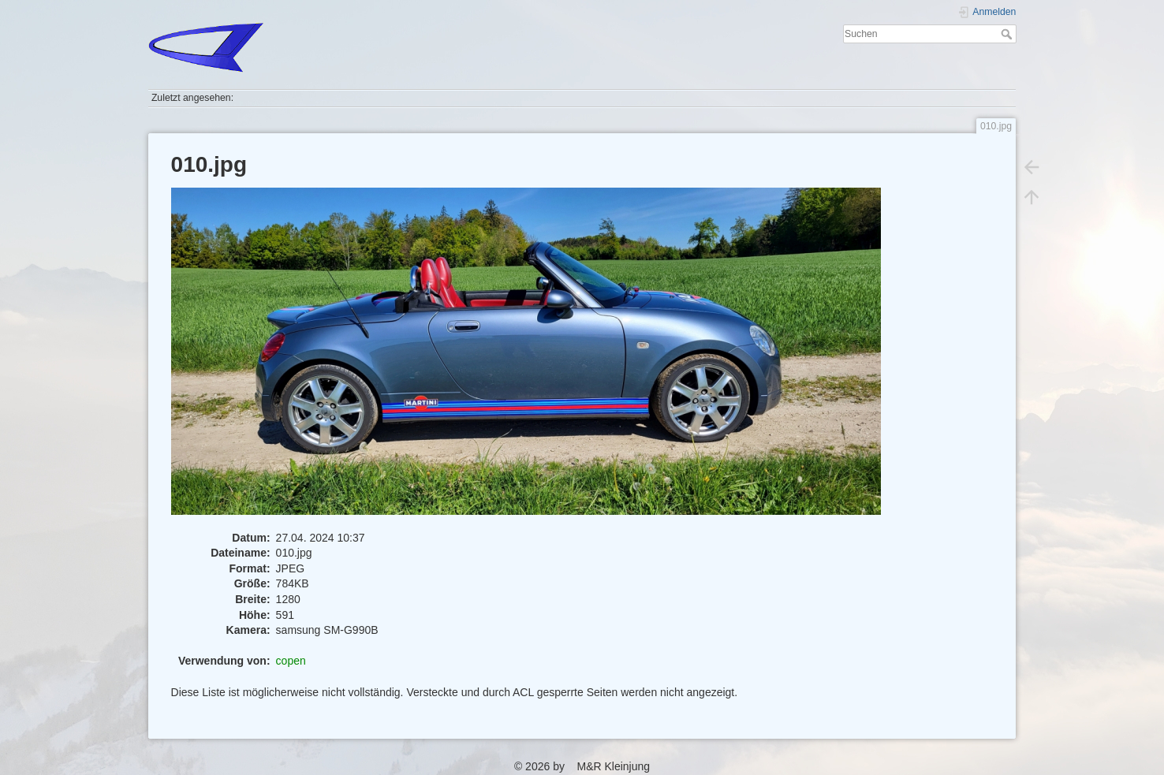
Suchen (1008, 33)
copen (291, 660)
